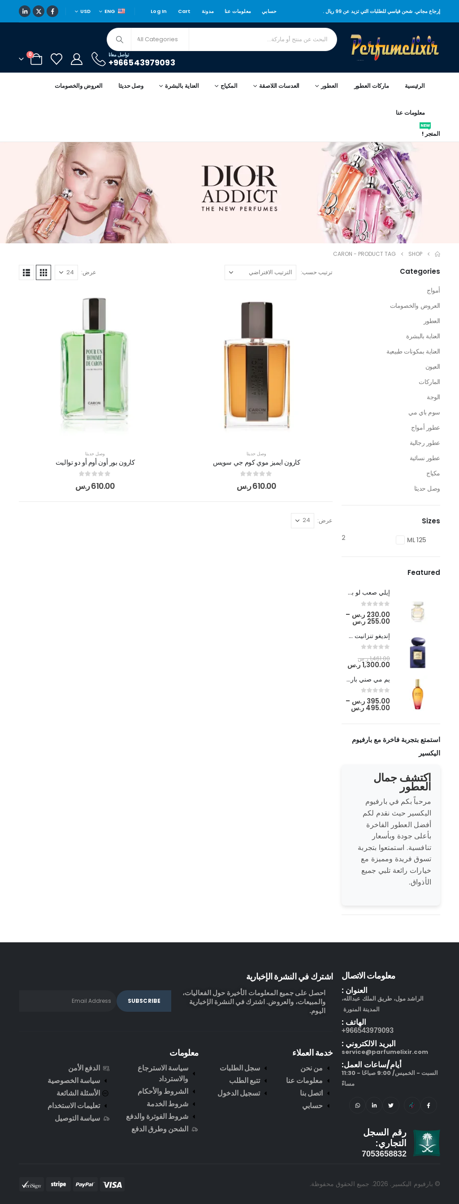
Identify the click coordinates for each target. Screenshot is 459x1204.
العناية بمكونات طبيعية (413, 351)
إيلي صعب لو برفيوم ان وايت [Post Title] (351, 592)
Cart (184, 11)
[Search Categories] (160, 39)
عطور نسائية (425, 457)
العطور (432, 320)
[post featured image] (418, 607)
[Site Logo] (395, 47)
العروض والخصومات (79, 86)
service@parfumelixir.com (385, 1052)
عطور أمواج (425, 427)
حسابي (269, 11)
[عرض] (66, 272)
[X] (38, 11)
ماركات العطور (371, 86)
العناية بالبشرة (423, 336)
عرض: (88, 272)
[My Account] (76, 59)
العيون (432, 366)
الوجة (433, 397)
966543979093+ (368, 1030)
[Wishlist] (56, 59)
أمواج (433, 290)
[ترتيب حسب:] (260, 272)
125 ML (416, 539)
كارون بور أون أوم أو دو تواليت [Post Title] (95, 462)
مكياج (433, 473)
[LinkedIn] (24, 11)
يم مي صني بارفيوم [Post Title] (364, 679)
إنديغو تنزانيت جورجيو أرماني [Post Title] (352, 635)
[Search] (119, 39)
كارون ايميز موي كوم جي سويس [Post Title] (256, 462)
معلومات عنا (238, 11)
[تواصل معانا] (132, 59)
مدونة (208, 11)
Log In (159, 11)
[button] (43, 272)
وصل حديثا (130, 86)
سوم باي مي (424, 412)
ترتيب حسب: (317, 272)
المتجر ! (430, 132)
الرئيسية (415, 86)
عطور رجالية (425, 442)
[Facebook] (52, 11)
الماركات (429, 381)
